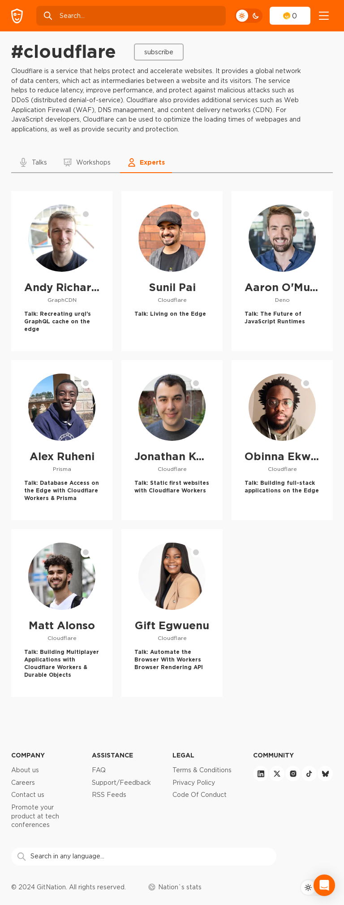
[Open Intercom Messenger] (324, 885)
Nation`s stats (175, 887)
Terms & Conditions (202, 770)
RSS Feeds (109, 794)
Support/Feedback (121, 782)
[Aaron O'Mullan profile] (282, 271)
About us (25, 770)
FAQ (99, 770)
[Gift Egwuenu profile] (172, 613)
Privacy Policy (193, 782)
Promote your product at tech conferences (35, 816)
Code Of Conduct (199, 794)
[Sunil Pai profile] (172, 271)
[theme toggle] (248, 16)
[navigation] (324, 16)
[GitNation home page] (17, 16)
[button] (33, 162)
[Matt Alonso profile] (61, 613)
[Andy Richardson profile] (61, 271)
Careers (23, 782)
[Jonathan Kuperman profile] (172, 440)
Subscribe (158, 52)
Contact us (27, 794)
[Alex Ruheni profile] (61, 440)
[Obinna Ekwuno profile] (282, 440)
